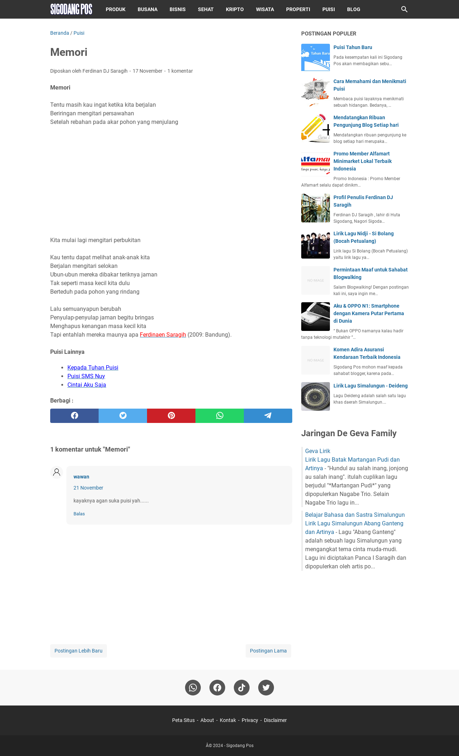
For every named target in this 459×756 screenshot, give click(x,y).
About (207, 720)
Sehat (206, 9)
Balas (79, 513)
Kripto (235, 9)
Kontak (228, 720)
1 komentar (180, 71)
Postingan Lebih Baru (79, 651)
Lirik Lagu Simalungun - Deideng (370, 386)
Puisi (328, 9)
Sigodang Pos (240, 745)
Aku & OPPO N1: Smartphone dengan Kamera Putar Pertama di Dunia (368, 313)
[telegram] (268, 416)
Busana (147, 9)
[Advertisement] (171, 181)
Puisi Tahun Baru (352, 47)
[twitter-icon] (266, 687)
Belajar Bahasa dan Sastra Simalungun (355, 514)
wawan (81, 477)
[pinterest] (171, 416)
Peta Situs (183, 720)
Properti (298, 9)
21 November (88, 488)
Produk (116, 9)
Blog (353, 9)
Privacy (250, 720)
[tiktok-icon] (242, 687)
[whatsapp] (219, 416)
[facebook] (74, 416)
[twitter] (123, 416)
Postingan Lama (268, 651)
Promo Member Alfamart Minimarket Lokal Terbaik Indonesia (362, 161)
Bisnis (178, 9)
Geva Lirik (317, 451)
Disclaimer (275, 720)
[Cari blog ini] (404, 9)
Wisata (265, 9)
